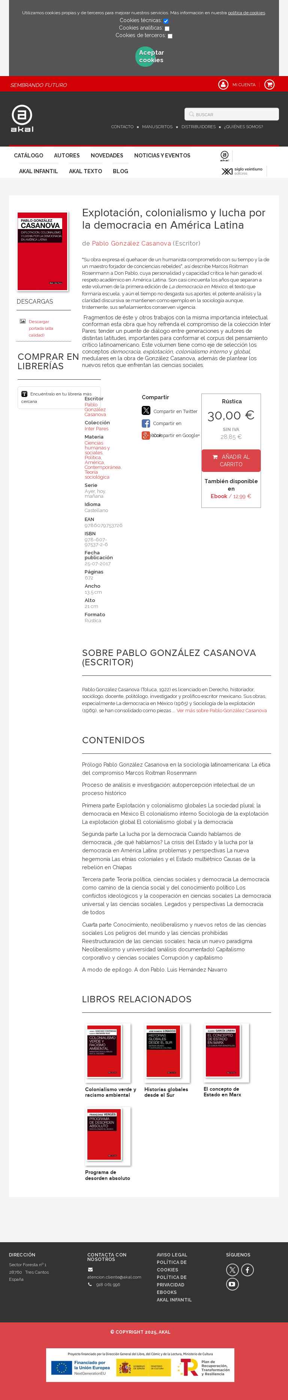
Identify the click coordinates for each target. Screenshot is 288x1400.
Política (93, 457)
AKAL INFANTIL (174, 1300)
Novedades (107, 156)
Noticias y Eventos (162, 156)
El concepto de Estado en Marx (222, 1092)
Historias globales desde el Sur (166, 1092)
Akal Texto (85, 171)
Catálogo (28, 156)
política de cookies (246, 12)
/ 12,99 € (231, 496)
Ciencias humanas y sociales (97, 447)
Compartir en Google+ (171, 435)
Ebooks (167, 1292)
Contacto (122, 126)
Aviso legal (172, 1255)
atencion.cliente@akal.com (114, 1277)
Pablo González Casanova (131, 243)
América (94, 462)
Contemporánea (103, 467)
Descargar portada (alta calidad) (36, 328)
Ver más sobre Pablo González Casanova (222, 710)
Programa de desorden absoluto (107, 1175)
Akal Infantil (38, 171)
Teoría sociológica (97, 474)
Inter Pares (96, 428)
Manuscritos (157, 126)
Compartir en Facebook (162, 424)
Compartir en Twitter (170, 410)
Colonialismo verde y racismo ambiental (110, 1092)
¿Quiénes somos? (243, 126)
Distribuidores (199, 126)
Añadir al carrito (235, 460)
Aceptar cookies (147, 56)
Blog (120, 171)
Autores (67, 156)
